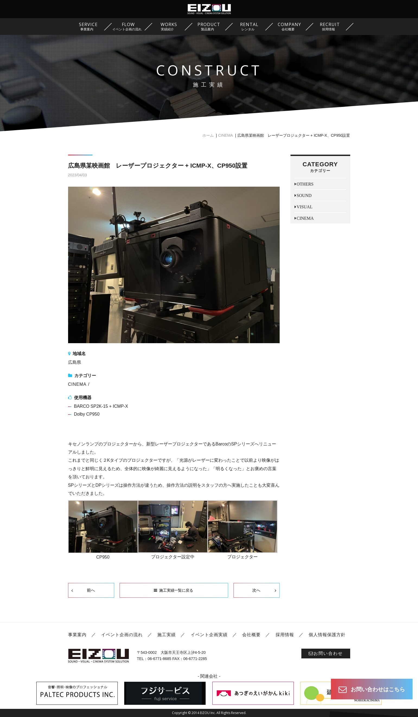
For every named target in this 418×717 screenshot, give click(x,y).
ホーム (208, 135)
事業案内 (77, 634)
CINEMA (225, 135)
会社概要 (251, 634)
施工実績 (166, 634)
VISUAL (305, 207)
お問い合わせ (326, 653)
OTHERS (305, 184)
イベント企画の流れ (122, 634)
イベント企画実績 (209, 634)
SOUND (304, 195)
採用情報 (285, 634)
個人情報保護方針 (327, 634)
